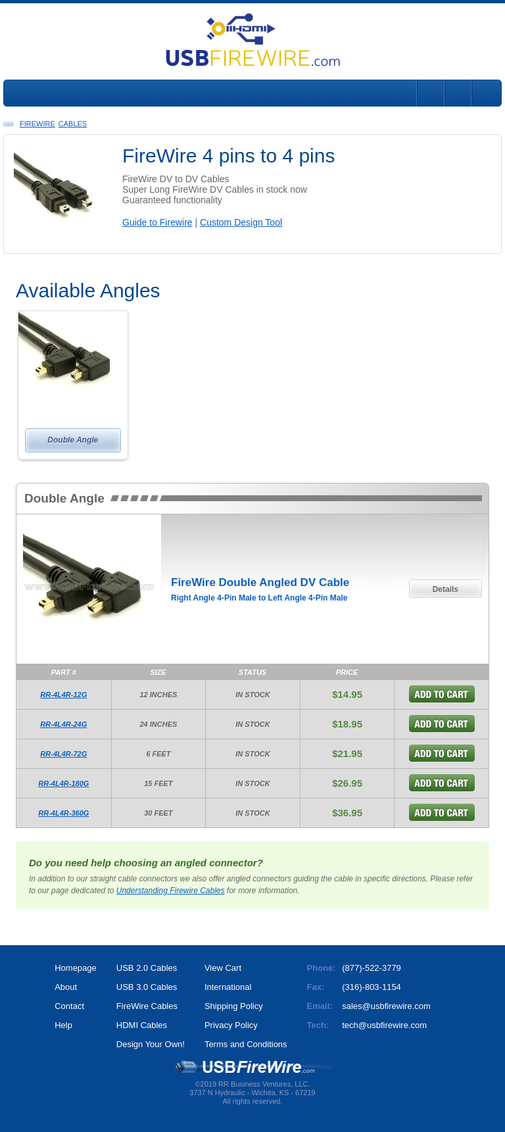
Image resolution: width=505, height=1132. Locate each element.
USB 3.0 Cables (147, 987)
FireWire (37, 124)
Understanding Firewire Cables (170, 890)
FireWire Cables (147, 1006)
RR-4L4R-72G (63, 754)
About (66, 987)
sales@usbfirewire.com (386, 1006)
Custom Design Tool (241, 222)
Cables (73, 124)
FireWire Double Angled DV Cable (260, 582)
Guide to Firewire (157, 222)
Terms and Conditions (245, 1044)
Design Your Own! (150, 1044)
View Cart (222, 968)
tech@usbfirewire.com (384, 1025)
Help (63, 1025)
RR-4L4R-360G (63, 813)
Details (445, 589)
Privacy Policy (231, 1025)
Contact (69, 1006)
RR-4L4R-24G (63, 724)
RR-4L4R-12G (63, 695)
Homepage (76, 968)
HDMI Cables (141, 1025)
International (228, 987)
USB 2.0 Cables (147, 968)
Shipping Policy (233, 1006)
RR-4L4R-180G (63, 783)
